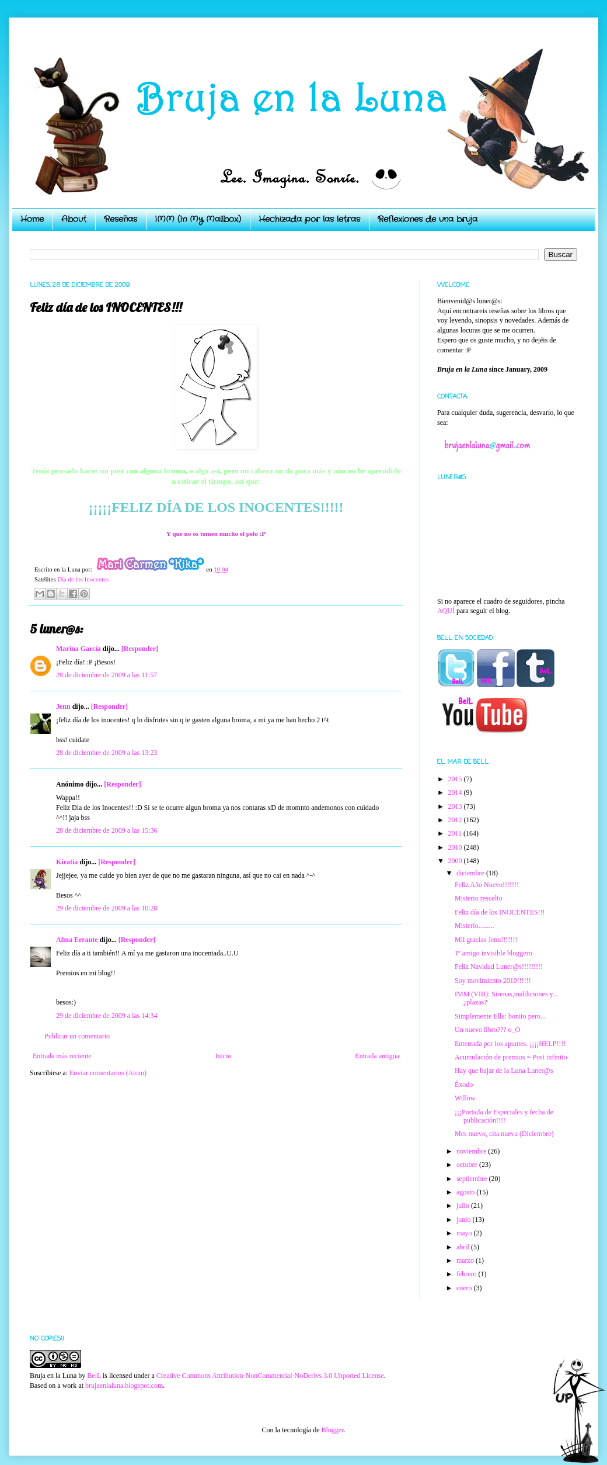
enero (465, 1288)
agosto (466, 1192)
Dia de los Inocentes (83, 579)
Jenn (63, 706)
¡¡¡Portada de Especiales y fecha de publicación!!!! (504, 1116)
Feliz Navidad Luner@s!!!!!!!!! (499, 966)
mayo (465, 1233)
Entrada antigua (377, 1056)
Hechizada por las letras (309, 219)
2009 (456, 861)
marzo (466, 1260)
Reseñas (120, 219)
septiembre (472, 1179)
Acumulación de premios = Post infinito (511, 1057)
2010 (456, 847)
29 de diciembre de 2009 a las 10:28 (107, 908)
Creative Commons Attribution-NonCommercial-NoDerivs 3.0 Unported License (270, 1376)
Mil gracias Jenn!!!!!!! (486, 940)
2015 (456, 779)
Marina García (78, 649)
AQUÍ (446, 611)
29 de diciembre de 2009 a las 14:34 (107, 1016)
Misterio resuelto (479, 898)
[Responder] (139, 649)
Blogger (332, 1430)
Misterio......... (474, 926)
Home (32, 219)
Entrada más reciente (62, 1056)
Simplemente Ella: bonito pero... (500, 1016)
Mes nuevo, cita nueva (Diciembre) (504, 1134)
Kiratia (67, 862)
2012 (456, 820)
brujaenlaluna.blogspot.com (124, 1385)
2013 (456, 806)
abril (463, 1247)
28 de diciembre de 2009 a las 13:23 (107, 753)
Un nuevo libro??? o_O (487, 1030)
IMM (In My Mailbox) (198, 219)
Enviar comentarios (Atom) (107, 1073)
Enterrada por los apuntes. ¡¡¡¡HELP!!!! (510, 1044)
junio (464, 1219)
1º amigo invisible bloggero (493, 953)
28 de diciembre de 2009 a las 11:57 (106, 675)
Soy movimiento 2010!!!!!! (493, 980)
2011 (456, 833)
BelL (94, 1376)
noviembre (472, 1151)
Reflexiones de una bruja (427, 219)
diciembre (471, 873)
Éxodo (464, 1084)
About (73, 219)
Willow (465, 1098)
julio (463, 1205)
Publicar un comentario (77, 1036)
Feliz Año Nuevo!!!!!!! (487, 885)
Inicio (223, 1056)
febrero (467, 1274)
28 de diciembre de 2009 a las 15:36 (107, 830)
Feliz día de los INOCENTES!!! (500, 912)
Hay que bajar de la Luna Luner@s (504, 1070)
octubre (467, 1165)
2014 (456, 792)
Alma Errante (77, 940)
